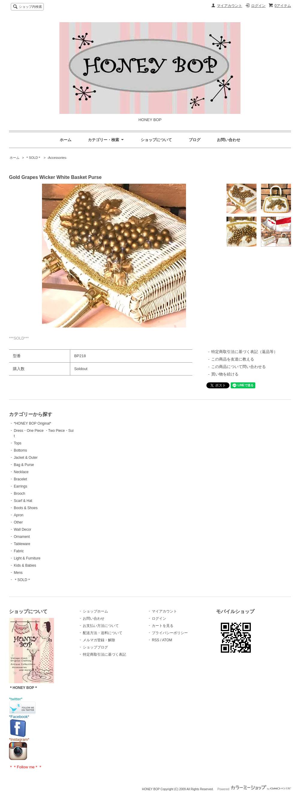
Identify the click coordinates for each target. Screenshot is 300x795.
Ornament (22, 537)
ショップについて (156, 140)
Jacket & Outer (26, 457)
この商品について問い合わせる (238, 366)
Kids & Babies (25, 565)
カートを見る (162, 626)
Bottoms (20, 450)
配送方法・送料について (102, 633)
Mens (18, 573)
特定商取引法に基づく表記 (104, 654)
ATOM (167, 640)
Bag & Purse (24, 465)
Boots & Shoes (26, 508)
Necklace (21, 472)
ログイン (258, 6)
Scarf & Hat (23, 501)
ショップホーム (95, 611)
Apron (18, 515)
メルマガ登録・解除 (99, 640)
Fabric (19, 551)
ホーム (65, 140)
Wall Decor (22, 529)
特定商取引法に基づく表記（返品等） (244, 351)
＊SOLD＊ (33, 157)
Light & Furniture (27, 558)
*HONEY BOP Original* (32, 423)
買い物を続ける (224, 374)
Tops (17, 443)
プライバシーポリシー (170, 633)
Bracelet (20, 479)
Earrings (20, 486)
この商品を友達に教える (232, 359)
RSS (155, 640)
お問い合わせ (228, 140)
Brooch (19, 493)
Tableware (22, 544)
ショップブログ (95, 647)
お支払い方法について (101, 626)
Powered (254, 789)
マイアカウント (229, 6)
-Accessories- (57, 157)
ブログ (194, 140)
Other (18, 522)
